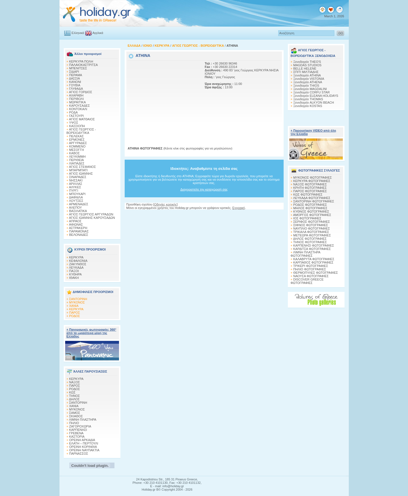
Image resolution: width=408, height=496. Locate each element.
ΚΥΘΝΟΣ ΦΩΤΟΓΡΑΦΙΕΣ (311, 211)
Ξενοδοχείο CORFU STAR (311, 92)
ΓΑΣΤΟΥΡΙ (76, 115)
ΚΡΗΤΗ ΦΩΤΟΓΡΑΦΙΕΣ (310, 187)
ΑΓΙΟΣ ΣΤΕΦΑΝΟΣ (82, 166)
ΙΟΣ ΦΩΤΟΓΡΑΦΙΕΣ (307, 218)
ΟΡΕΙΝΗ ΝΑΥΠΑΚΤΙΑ (84, 450)
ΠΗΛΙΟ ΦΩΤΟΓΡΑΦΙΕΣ (309, 269)
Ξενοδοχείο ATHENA (307, 82)
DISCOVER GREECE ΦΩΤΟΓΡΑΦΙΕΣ (307, 281)
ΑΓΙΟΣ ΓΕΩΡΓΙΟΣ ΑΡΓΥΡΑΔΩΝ (91, 214)
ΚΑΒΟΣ (74, 153)
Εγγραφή (238, 207)
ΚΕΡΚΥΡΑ (76, 257)
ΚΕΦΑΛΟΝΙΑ (78, 260)
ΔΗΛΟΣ (74, 399)
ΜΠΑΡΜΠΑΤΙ (78, 170)
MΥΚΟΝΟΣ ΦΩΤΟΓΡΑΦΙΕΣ (312, 177)
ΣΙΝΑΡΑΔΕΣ (77, 177)
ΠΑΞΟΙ (74, 271)
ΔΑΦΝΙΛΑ (76, 197)
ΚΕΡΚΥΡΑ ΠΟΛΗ (81, 61)
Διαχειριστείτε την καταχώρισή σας (204, 189)
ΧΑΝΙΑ (73, 305)
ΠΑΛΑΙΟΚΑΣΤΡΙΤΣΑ (83, 65)
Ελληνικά (78, 33)
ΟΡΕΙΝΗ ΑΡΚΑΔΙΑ (82, 440)
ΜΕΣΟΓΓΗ (76, 149)
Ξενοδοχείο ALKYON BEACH (313, 102)
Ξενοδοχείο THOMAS (308, 99)
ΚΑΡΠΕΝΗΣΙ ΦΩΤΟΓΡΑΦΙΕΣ (313, 245)
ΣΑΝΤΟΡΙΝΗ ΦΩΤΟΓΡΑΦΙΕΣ (313, 201)
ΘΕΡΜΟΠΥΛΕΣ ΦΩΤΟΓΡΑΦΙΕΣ (315, 272)
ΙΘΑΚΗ (74, 277)
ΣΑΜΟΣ (74, 412)
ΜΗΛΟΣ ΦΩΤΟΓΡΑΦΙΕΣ (310, 208)
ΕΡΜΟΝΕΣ (76, 139)
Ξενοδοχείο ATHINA (307, 75)
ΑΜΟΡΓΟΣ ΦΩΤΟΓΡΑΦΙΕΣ (312, 215)
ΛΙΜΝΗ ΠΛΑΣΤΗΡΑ (82, 419)
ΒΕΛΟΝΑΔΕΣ (78, 234)
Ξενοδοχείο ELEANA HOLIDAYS (315, 95)
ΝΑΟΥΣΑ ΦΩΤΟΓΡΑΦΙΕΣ (311, 276)
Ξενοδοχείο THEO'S (307, 61)
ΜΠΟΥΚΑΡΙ (77, 194)
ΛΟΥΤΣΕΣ (76, 200)
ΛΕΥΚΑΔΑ (76, 267)
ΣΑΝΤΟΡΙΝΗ (78, 299)
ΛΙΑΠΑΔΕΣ (76, 163)
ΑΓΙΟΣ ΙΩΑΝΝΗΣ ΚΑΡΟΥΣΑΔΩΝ (92, 217)
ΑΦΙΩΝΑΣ (76, 224)
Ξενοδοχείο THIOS (306, 85)
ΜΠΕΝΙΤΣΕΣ (78, 68)
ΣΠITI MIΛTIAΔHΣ (305, 72)
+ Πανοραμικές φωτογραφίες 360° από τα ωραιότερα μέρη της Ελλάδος (91, 333)
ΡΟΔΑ (73, 112)
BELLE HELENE (304, 68)
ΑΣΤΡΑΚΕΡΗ (78, 228)
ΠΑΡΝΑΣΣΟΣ (78, 453)
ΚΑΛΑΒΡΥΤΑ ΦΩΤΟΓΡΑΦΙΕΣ (313, 259)
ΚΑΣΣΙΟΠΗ (77, 126)
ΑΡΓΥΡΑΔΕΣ (78, 143)
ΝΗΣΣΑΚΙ (75, 180)
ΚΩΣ (72, 392)
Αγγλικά (97, 33)
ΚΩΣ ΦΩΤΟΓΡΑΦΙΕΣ (307, 194)
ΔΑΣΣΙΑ (74, 78)
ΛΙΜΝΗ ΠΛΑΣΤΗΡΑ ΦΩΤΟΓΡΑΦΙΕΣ (305, 254)
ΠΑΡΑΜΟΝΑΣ (79, 231)
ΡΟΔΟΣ (74, 316)
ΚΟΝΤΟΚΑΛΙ (78, 109)
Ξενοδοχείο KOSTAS (307, 106)
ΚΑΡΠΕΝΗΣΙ (78, 429)
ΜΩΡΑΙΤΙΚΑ (77, 102)
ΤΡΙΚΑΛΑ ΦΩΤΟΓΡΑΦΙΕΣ (311, 232)
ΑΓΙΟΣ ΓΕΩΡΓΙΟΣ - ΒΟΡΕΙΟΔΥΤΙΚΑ (81, 131)
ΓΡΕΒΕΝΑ (76, 433)
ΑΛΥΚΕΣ (75, 187)
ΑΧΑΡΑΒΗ (76, 95)
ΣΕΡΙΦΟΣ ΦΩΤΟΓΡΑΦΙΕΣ (311, 221)
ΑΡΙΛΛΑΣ (75, 183)
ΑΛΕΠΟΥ (75, 207)
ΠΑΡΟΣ (74, 312)
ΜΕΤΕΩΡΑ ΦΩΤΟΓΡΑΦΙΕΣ (312, 235)
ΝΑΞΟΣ (74, 382)
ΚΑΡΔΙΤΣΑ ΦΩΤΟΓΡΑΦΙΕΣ (312, 249)
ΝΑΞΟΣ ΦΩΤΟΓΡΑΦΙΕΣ (310, 184)
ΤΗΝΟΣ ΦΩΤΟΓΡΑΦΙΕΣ (310, 242)
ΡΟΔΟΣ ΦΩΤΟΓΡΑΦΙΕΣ (310, 204)
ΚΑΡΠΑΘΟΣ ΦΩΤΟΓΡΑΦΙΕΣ (313, 262)
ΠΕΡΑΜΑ (75, 75)
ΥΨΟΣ (73, 122)
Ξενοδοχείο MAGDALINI (310, 89)
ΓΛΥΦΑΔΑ (76, 88)
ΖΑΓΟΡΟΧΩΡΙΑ (80, 426)
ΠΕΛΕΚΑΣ (76, 136)
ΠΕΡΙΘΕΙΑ (76, 160)
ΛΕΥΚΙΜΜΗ (77, 156)
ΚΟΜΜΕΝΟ (77, 146)
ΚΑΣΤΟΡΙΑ (76, 436)
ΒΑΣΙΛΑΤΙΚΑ (78, 211)
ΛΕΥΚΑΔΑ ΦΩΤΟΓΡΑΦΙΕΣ (311, 198)
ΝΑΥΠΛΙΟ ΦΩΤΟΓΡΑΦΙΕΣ (311, 228)
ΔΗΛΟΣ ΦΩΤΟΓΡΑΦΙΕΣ (309, 238)
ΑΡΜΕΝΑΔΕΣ (78, 204)
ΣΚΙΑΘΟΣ (76, 416)
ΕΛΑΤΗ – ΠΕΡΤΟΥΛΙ (83, 443)
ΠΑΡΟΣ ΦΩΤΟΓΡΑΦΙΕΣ (310, 191)
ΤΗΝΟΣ (74, 395)
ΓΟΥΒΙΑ (74, 85)
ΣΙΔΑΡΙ (74, 71)
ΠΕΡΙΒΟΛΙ (76, 99)
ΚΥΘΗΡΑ (75, 274)
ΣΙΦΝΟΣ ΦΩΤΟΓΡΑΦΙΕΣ (310, 225)
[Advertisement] (163, 97)
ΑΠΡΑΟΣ (75, 221)
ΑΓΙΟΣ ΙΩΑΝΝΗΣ (81, 173)
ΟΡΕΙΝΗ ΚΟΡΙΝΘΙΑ (83, 446)
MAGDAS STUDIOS (307, 65)
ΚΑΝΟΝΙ (75, 82)
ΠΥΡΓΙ (73, 190)
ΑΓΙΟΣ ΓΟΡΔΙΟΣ (80, 92)
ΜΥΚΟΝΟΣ (77, 302)
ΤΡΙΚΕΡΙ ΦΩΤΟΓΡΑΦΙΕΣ (310, 266)
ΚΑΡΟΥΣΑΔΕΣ (79, 105)
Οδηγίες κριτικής (165, 204)
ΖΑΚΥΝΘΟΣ (77, 264)
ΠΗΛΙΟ (74, 423)
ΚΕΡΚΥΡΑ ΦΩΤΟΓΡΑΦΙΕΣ (311, 181)
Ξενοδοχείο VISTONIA (308, 78)
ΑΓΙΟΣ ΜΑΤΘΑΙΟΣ (82, 119)
